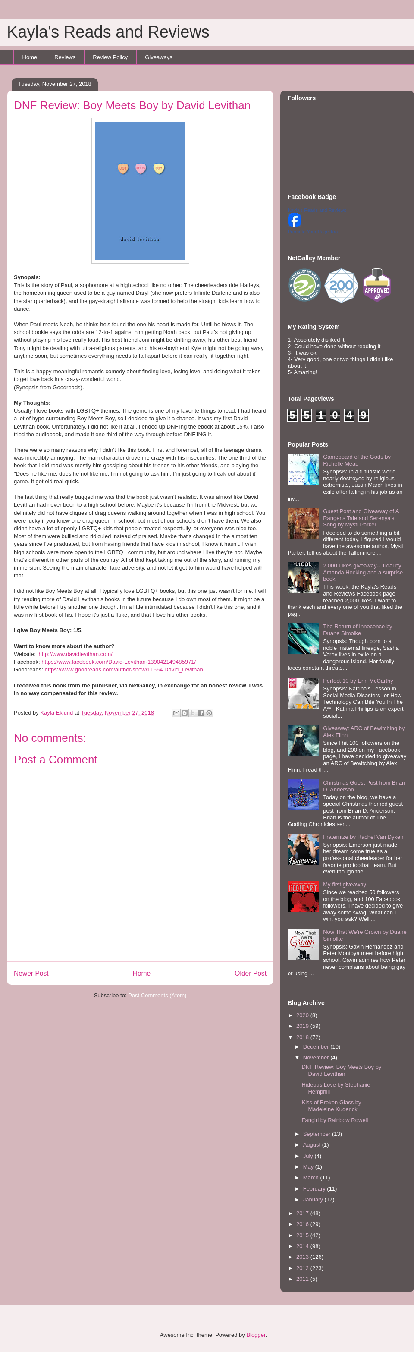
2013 (303, 1257)
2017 (303, 1213)
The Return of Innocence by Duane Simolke (357, 630)
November (317, 1057)
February (315, 1188)
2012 (303, 1268)
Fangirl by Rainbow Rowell (334, 1120)
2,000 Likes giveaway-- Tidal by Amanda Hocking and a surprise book (363, 572)
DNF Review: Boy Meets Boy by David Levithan (341, 1070)
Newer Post (31, 973)
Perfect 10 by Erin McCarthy (358, 681)
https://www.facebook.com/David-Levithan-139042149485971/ (118, 662)
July (309, 1156)
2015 (303, 1235)
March (311, 1177)
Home (30, 57)
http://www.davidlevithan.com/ (76, 654)
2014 (303, 1246)
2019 (303, 1026)
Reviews (64, 57)
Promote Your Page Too (313, 231)
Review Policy (110, 57)
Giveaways (158, 57)
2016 (303, 1224)
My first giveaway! (345, 884)
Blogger (255, 1335)
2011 (303, 1279)
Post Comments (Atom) (157, 995)
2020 (303, 1015)
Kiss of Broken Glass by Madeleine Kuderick (331, 1105)
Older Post (251, 973)
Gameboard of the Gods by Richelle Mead (357, 460)
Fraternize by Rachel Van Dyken (363, 837)
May (309, 1166)
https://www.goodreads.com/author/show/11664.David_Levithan (124, 669)
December (317, 1046)
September (317, 1134)
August (312, 1144)
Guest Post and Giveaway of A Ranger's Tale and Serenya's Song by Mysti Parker (361, 518)
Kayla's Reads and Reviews (108, 32)
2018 (303, 1037)
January (314, 1199)
